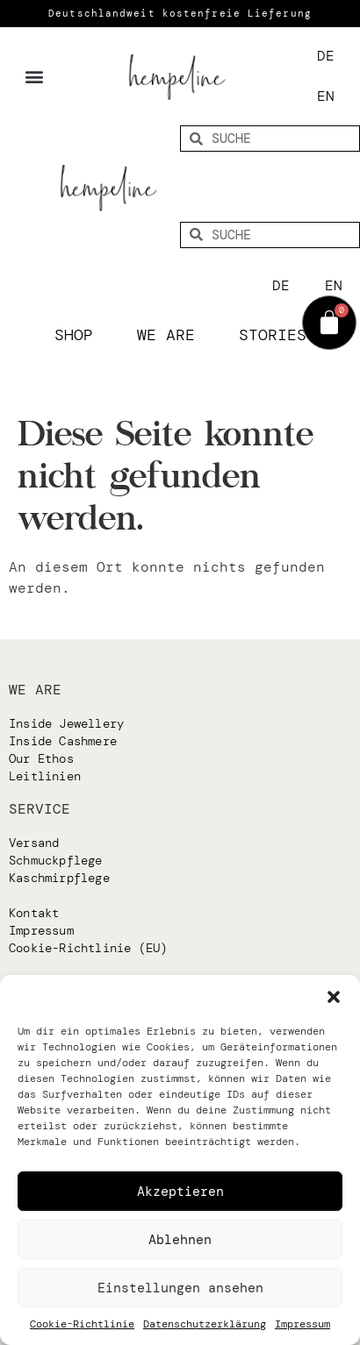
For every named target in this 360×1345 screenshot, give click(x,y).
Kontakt (34, 913)
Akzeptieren (180, 1191)
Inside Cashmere (63, 741)
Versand (34, 842)
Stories (272, 335)
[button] (333, 997)
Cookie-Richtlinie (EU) (88, 948)
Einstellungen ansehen (180, 1288)
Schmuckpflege (56, 860)
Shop (78, 335)
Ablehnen (180, 1240)
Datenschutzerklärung (204, 1324)
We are (170, 335)
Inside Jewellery (66, 723)
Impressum (302, 1324)
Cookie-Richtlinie (82, 1324)
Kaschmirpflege (59, 878)
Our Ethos (41, 758)
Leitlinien (45, 776)
